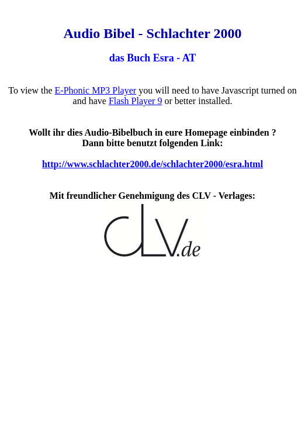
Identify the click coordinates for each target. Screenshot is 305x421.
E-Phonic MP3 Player (96, 90)
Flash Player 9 (135, 101)
